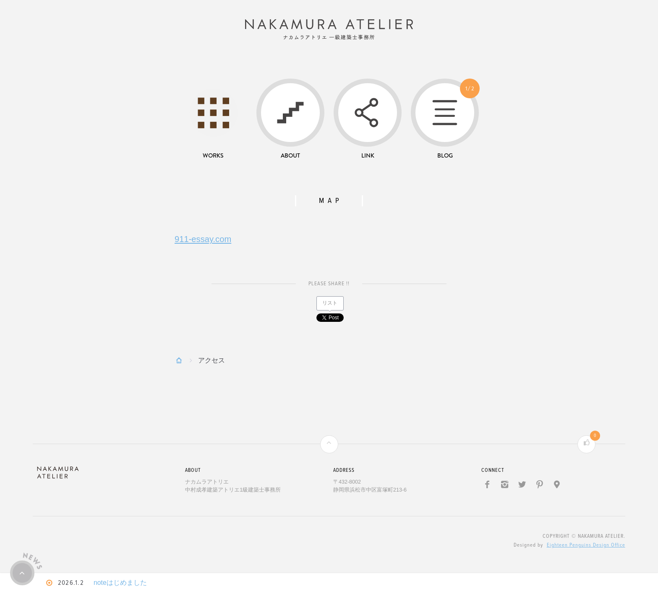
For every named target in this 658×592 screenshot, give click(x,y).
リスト (329, 305)
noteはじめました (122, 583)
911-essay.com (203, 240)
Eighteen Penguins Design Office (586, 547)
